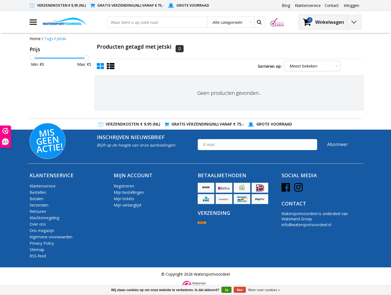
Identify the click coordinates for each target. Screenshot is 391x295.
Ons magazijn (42, 230)
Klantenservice (43, 186)
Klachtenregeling (44, 217)
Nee (240, 290)
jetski (61, 38)
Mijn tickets (124, 198)
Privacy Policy (42, 243)
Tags (48, 38)
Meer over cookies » (264, 290)
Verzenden (39, 205)
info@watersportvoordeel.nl (306, 224)
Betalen (36, 198)
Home (35, 38)
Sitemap (37, 249)
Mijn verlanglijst (128, 205)
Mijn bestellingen (129, 192)
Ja (226, 290)
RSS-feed (38, 256)
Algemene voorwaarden (51, 236)
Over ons (38, 224)
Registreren (124, 186)
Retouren (38, 211)
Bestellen (38, 192)
